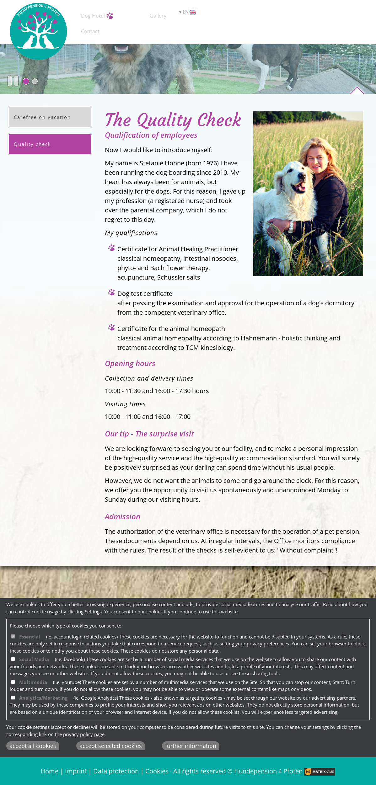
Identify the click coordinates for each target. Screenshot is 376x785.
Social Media (34, 659)
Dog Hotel (109, 14)
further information (190, 746)
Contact (295, 14)
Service (175, 14)
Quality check (32, 144)
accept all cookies (32, 746)
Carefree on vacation (42, 117)
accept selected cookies (110, 746)
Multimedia (33, 682)
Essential (29, 636)
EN (335, 14)
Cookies (157, 771)
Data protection (116, 771)
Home (49, 771)
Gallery (234, 14)
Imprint (76, 771)
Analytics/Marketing (43, 698)
